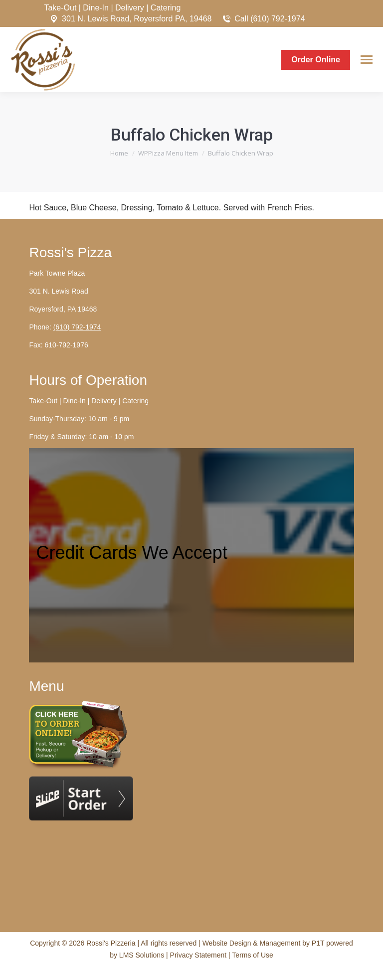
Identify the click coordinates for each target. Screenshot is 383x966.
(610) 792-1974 (77, 327)
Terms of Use (252, 955)
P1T (319, 943)
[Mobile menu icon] (366, 59)
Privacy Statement (199, 955)
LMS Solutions (141, 955)
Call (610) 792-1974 (263, 18)
